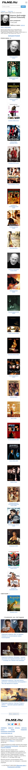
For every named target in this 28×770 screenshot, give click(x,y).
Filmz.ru (12, 740)
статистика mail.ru (6, 733)
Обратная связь (21, 765)
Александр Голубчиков (11, 746)
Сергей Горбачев (6, 747)
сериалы (24, 728)
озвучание (7, 27)
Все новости (14, 714)
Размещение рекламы (14, 767)
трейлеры (4, 728)
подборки (24, 729)
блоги (2, 729)
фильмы (17, 728)
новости (10, 728)
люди (12, 729)
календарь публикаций (8, 731)
